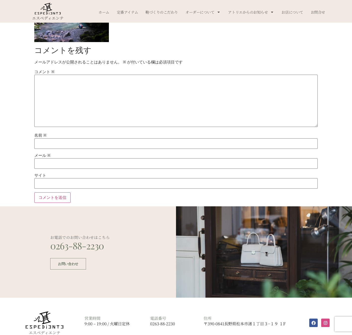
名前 (40, 135)
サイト (40, 175)
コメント (44, 72)
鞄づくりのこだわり (161, 12)
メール (42, 156)
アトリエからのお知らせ (251, 12)
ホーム (103, 12)
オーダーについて (202, 12)
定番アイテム (127, 12)
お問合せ (318, 12)
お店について (292, 12)
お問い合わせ (67, 269)
